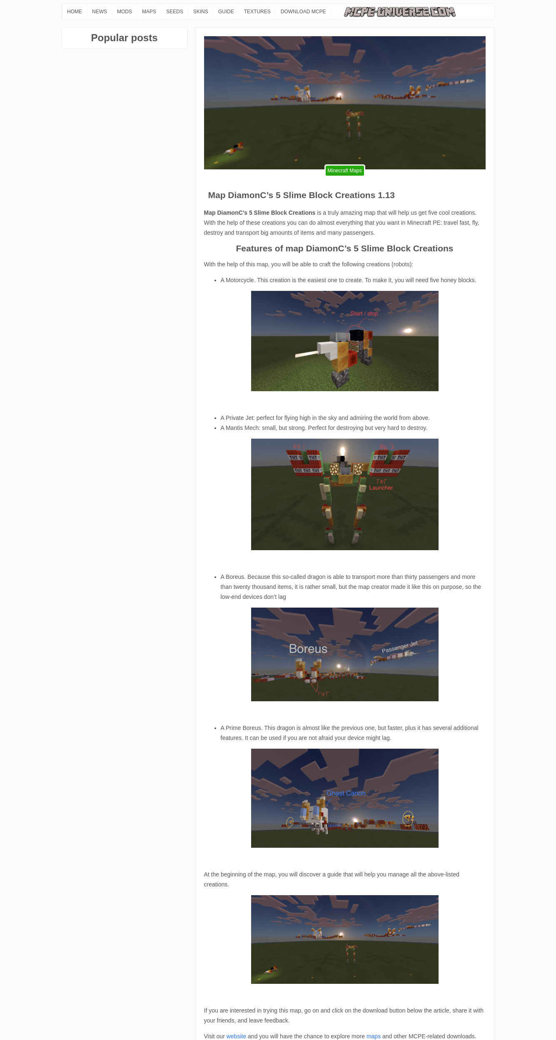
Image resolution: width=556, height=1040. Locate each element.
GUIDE (226, 12)
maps (374, 1036)
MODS (124, 12)
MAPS (149, 12)
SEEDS (174, 12)
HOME (74, 12)
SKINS (200, 12)
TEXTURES (257, 12)
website (236, 1036)
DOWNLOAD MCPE (303, 12)
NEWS (99, 12)
